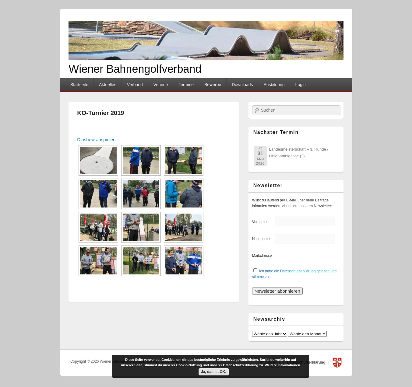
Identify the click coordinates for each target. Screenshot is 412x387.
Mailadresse (263, 255)
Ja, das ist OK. (213, 372)
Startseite (79, 84)
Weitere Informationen (282, 365)
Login (300, 84)
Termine (186, 84)
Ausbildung (273, 84)
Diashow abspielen (96, 139)
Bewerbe (212, 84)
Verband (135, 84)
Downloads (242, 84)
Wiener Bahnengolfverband (135, 69)
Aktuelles (107, 84)
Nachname (263, 239)
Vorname (263, 222)
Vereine (160, 84)
